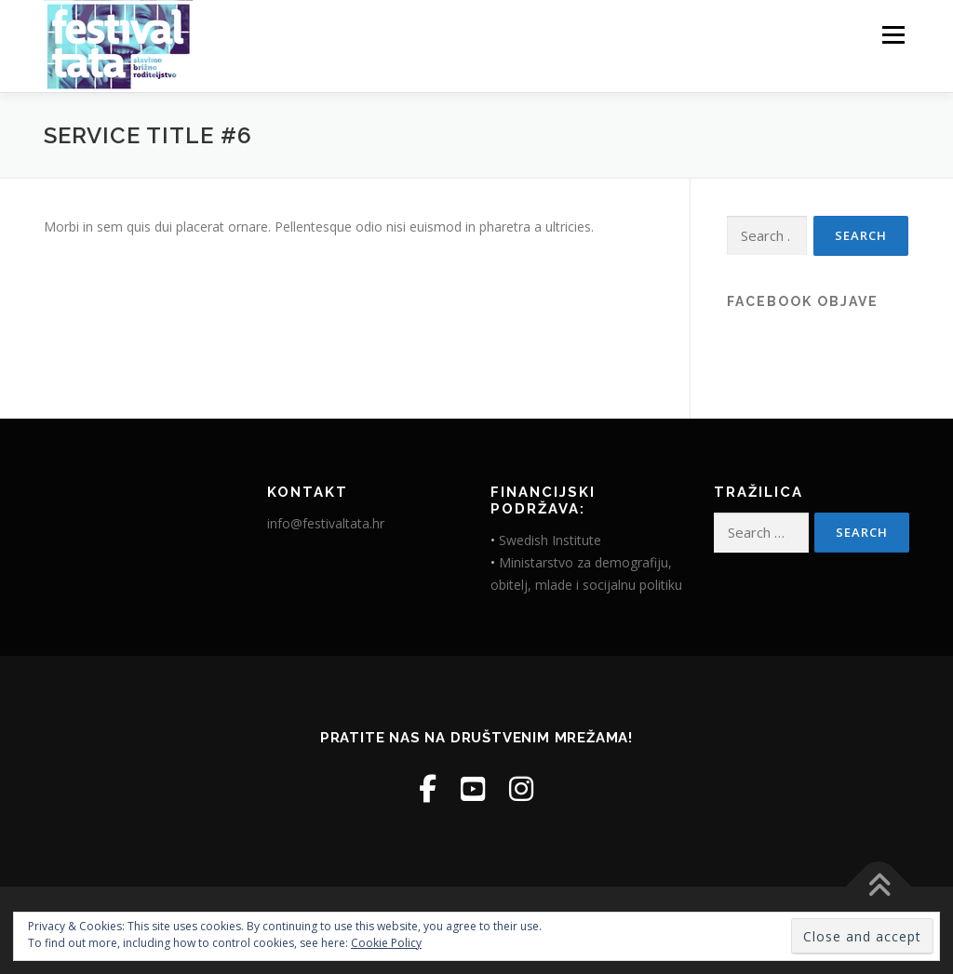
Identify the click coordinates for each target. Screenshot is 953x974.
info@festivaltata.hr (325, 523)
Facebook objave (803, 301)
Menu (893, 35)
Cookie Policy (386, 943)
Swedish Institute (550, 540)
